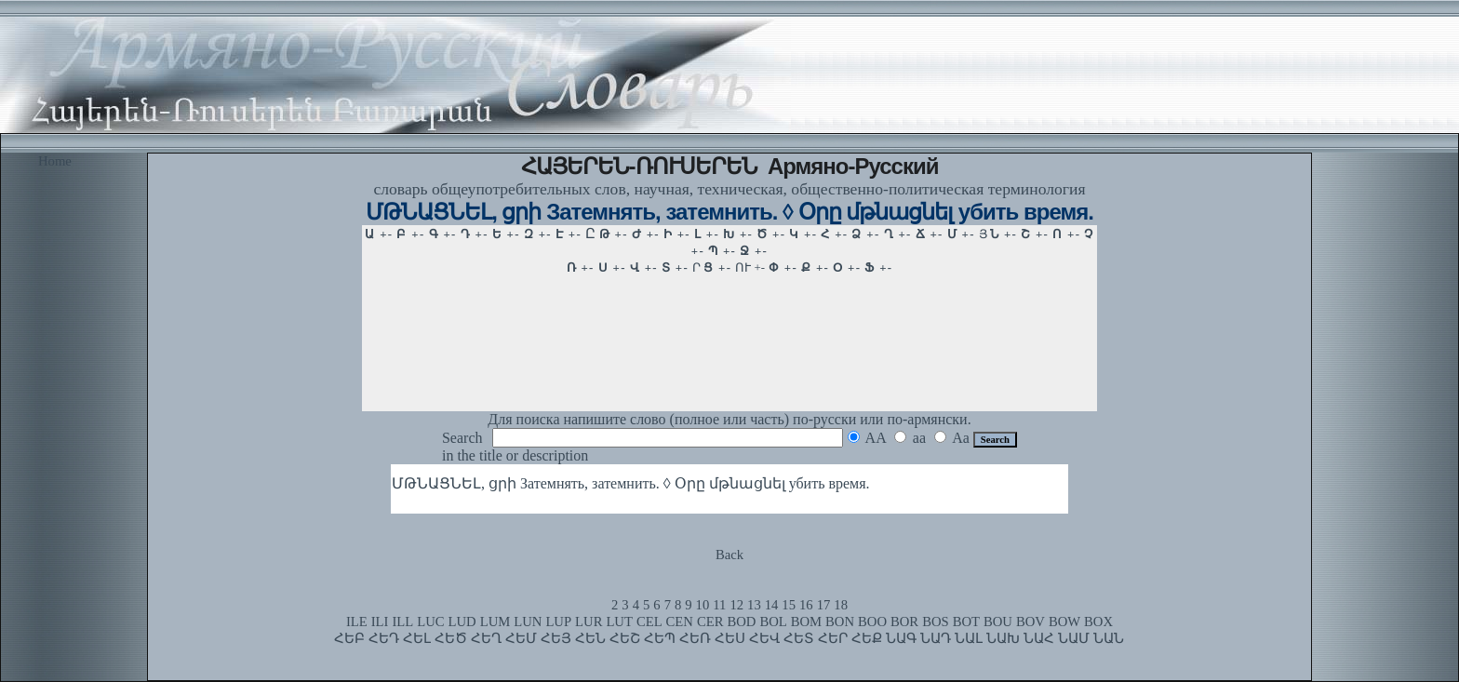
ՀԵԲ (349, 638)
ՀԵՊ (660, 638)
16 (806, 604)
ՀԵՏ (798, 638)
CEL (649, 621)
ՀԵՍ (730, 638)
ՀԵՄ (521, 638)
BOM (806, 621)
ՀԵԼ (417, 638)
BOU (998, 621)
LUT (619, 621)
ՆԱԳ (901, 638)
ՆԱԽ (1003, 638)
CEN (679, 621)
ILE (357, 621)
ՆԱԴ (935, 638)
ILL (402, 621)
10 (703, 604)
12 (736, 604)
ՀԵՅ (556, 638)
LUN (528, 621)
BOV (1030, 621)
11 (719, 604)
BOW (1064, 621)
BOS (935, 621)
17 (824, 604)
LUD (462, 621)
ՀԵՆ (590, 638)
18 (841, 604)
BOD (741, 621)
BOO (872, 621)
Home (55, 161)
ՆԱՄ (1074, 638)
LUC (430, 621)
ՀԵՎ (764, 638)
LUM (495, 621)
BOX (1098, 621)
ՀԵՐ (833, 638)
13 (754, 604)
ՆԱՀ (1039, 638)
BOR (904, 621)
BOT (966, 621)
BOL (772, 621)
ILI (380, 621)
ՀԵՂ (486, 638)
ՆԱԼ (969, 638)
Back (729, 554)
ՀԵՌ (695, 638)
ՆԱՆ (1108, 638)
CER (710, 621)
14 (772, 604)
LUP (558, 621)
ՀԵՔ (866, 638)
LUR (588, 621)
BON (839, 621)
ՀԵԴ (383, 638)
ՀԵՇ (624, 638)
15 (789, 604)
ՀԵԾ (451, 638)
